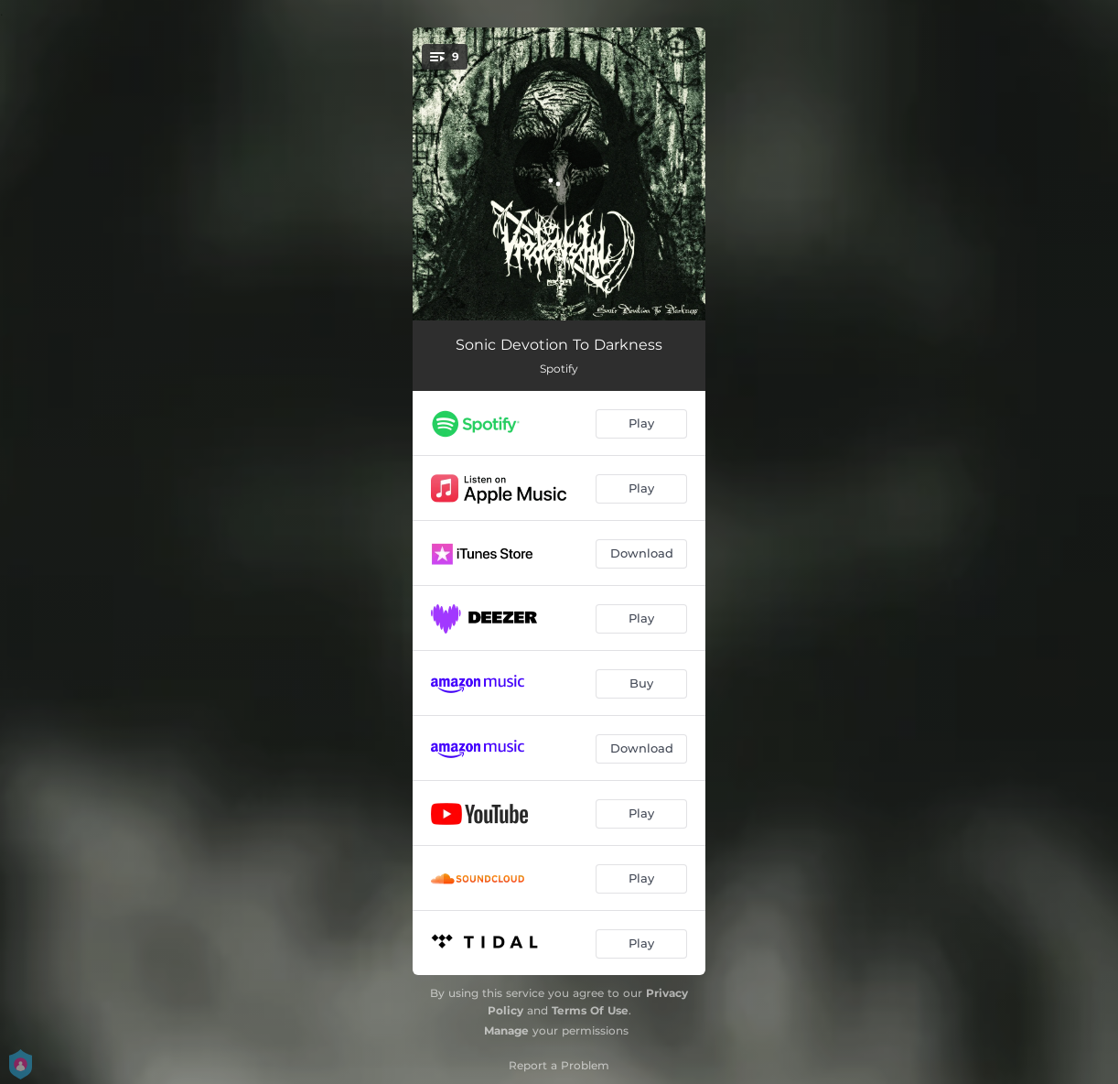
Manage (506, 1030)
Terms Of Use (590, 1010)
